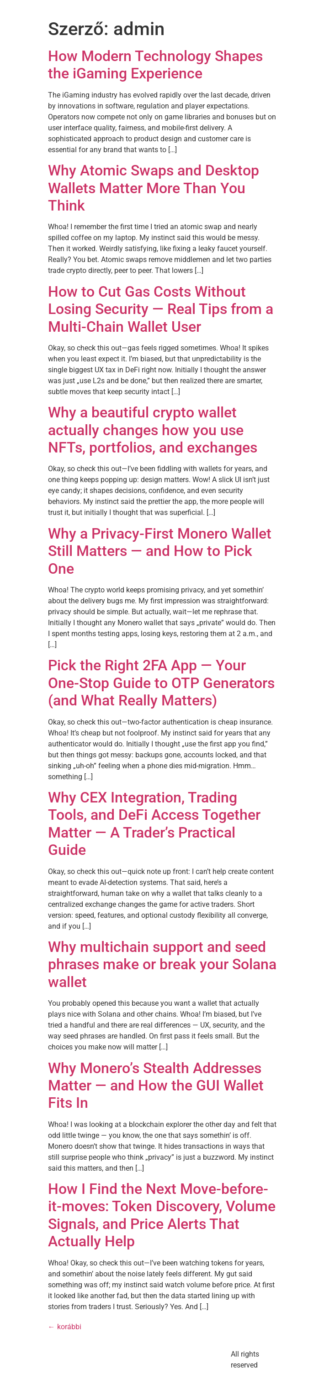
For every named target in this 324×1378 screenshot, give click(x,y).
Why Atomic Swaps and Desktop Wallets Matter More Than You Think (153, 188)
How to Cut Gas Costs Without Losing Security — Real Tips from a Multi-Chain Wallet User (160, 309)
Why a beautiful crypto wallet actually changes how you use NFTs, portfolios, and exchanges (152, 430)
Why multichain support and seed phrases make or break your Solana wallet (162, 964)
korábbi (64, 1326)
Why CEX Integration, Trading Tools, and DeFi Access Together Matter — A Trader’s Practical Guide (154, 824)
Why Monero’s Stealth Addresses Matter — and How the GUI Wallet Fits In (156, 1085)
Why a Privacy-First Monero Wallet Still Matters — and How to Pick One (159, 551)
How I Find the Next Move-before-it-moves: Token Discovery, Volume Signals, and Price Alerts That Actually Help (162, 1215)
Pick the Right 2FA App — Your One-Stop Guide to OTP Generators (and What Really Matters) (161, 683)
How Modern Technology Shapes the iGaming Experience (155, 64)
